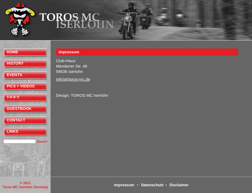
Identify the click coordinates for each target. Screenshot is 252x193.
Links (12, 131)
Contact (16, 120)
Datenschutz (152, 185)
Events (14, 75)
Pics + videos (21, 86)
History (15, 63)
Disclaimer (179, 185)
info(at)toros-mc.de (73, 79)
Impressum (69, 52)
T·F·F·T (13, 97)
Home (12, 52)
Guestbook (19, 108)
